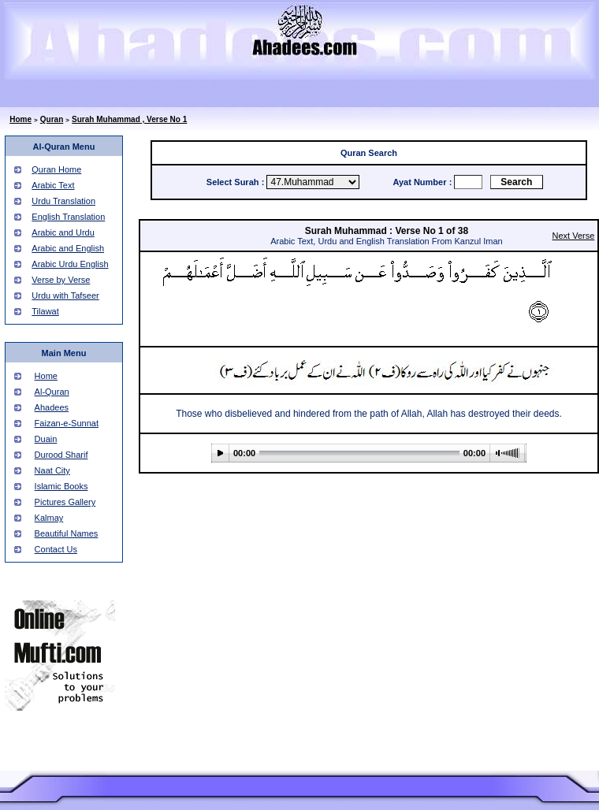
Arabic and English (68, 248)
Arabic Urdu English (70, 264)
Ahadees (52, 407)
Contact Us (56, 549)
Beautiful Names (67, 533)
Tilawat (45, 311)
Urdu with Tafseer (65, 295)
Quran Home (56, 169)
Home (20, 119)
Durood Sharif (61, 454)
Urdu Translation (63, 201)
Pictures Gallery (65, 502)
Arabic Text (53, 185)
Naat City (52, 470)
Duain (46, 439)
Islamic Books (61, 486)
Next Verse (573, 235)
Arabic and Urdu (63, 232)
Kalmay (49, 517)
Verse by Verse (61, 279)
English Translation (68, 216)
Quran (51, 119)
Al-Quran (52, 391)
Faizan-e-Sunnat (67, 423)
